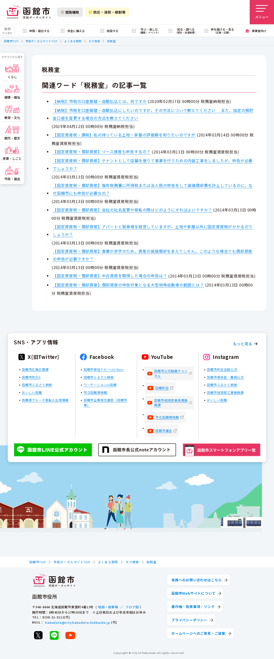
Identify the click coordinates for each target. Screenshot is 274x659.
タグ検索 (94, 41)
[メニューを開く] (262, 12)
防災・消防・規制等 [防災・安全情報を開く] (107, 12)
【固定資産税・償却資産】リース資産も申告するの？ (101, 151)
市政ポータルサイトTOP (41, 41)
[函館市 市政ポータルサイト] (28, 12)
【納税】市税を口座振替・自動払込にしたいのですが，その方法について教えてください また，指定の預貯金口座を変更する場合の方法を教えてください (153, 114)
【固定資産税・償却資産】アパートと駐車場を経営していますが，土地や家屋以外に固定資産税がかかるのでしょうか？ (153, 230)
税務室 (111, 41)
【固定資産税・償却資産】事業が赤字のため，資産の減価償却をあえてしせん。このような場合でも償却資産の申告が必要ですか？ (152, 255)
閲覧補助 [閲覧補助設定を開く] (70, 12)
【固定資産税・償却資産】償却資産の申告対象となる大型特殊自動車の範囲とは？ (128, 285)
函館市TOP (11, 41)
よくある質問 (72, 41)
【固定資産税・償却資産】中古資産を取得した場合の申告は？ (110, 276)
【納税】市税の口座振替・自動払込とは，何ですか (100, 101)
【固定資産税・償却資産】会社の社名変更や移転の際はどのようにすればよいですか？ (132, 210)
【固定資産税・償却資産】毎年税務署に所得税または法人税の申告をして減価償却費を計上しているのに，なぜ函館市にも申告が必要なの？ (153, 189)
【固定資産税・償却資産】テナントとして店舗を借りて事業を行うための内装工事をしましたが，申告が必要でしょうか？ (153, 164)
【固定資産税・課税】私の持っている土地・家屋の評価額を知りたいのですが (124, 135)
